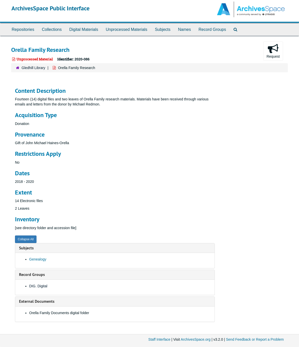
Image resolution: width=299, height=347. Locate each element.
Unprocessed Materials (126, 29)
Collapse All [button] (26, 239)
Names (184, 29)
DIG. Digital (38, 286)
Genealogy (37, 259)
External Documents (37, 301)
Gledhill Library (33, 68)
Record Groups (212, 29)
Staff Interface (159, 339)
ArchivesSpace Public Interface (50, 8)
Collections (52, 29)
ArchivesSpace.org (195, 339)
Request (273, 50)
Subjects (162, 29)
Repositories (23, 29)
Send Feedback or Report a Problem (255, 339)
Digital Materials (83, 29)
